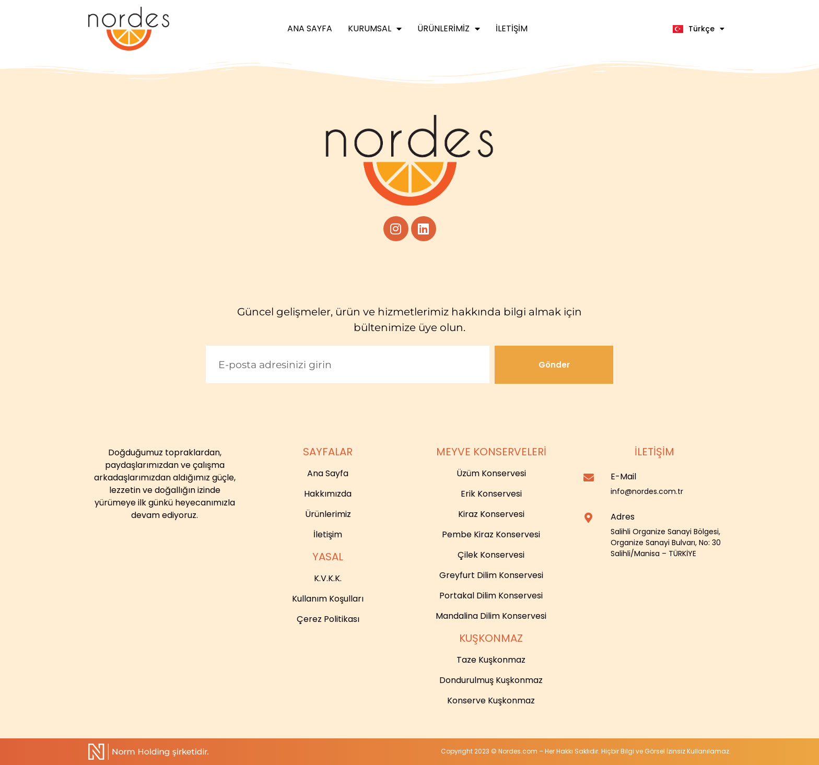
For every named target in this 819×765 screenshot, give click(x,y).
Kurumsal (375, 28)
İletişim (512, 28)
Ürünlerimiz (448, 28)
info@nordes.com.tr (647, 491)
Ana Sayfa (309, 28)
